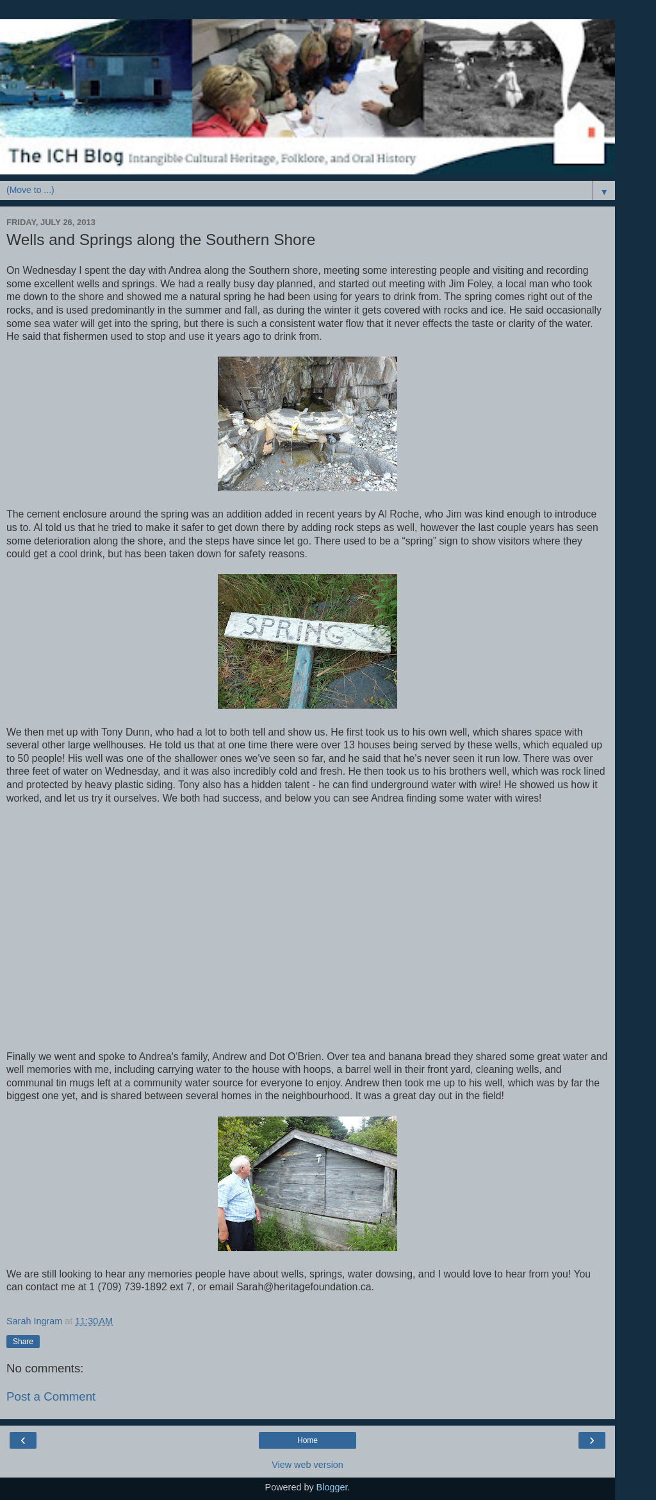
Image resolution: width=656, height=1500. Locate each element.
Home (307, 1440)
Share (23, 1341)
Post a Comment (50, 1396)
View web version (307, 1465)
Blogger (332, 1487)
